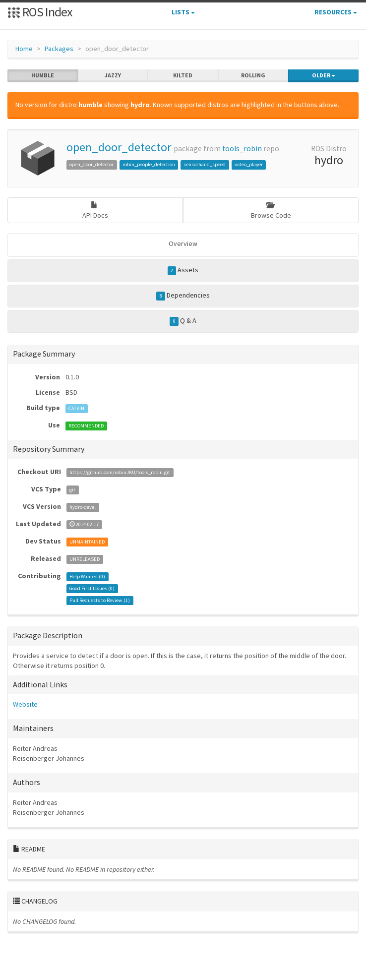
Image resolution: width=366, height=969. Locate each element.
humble (42, 75)
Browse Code (271, 210)
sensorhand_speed (204, 164)
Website (25, 704)
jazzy (113, 75)
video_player (249, 164)
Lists (183, 11)
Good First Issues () (92, 588)
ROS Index (39, 11)
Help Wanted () (87, 576)
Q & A (183, 321)
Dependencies (183, 296)
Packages (59, 48)
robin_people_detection (148, 164)
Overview (183, 243)
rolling (253, 75)
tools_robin (242, 148)
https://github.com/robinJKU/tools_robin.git (119, 472)
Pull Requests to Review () (99, 600)
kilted (182, 75)
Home (24, 48)
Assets (183, 270)
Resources (335, 11)
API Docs (95, 210)
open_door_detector (118, 147)
